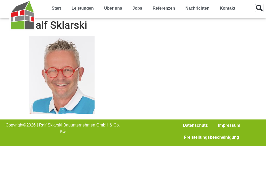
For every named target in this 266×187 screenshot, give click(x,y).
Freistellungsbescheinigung (211, 137)
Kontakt (227, 8)
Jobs (137, 8)
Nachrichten (197, 8)
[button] (259, 8)
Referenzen (163, 8)
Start (56, 8)
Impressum (229, 125)
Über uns (113, 8)
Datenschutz (195, 125)
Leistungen (82, 8)
